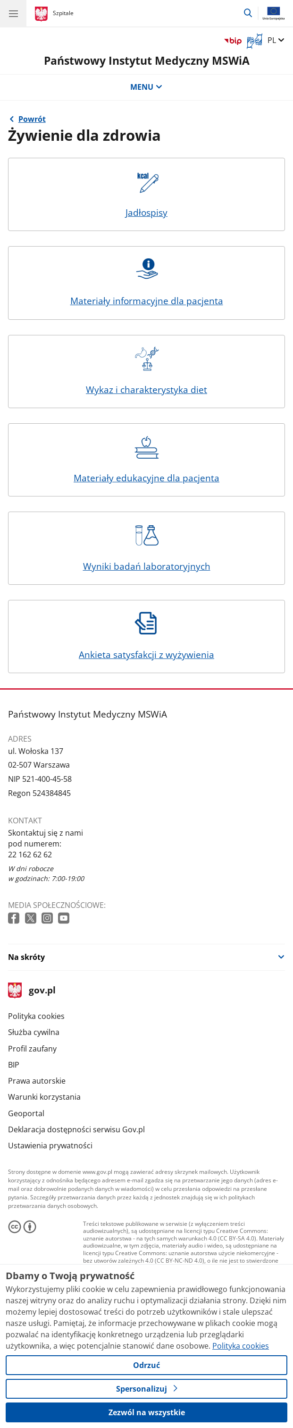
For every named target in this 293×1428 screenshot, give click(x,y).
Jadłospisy (146, 194)
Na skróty (26, 957)
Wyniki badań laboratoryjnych (146, 548)
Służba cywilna (33, 1032)
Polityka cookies (36, 1016)
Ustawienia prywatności (50, 1145)
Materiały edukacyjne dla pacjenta (146, 459)
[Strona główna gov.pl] (42, 14)
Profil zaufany (32, 1048)
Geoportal (26, 1113)
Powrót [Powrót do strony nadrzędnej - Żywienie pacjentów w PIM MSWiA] (32, 119)
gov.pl (31, 991)
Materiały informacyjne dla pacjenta (146, 282)
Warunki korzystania (44, 1097)
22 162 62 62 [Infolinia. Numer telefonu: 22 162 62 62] (30, 854)
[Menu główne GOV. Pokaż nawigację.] (13, 13)
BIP (13, 1065)
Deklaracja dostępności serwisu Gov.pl (76, 1129)
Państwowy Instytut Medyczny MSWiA (147, 60)
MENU (146, 87)
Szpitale (63, 13)
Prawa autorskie (37, 1081)
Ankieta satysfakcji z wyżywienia (146, 636)
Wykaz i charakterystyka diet (146, 371)
